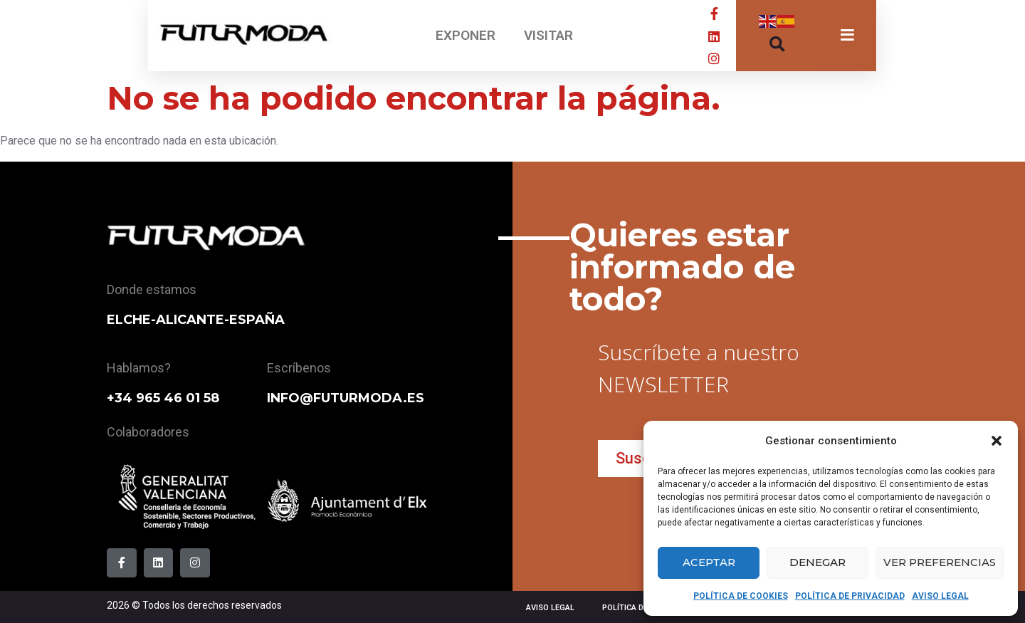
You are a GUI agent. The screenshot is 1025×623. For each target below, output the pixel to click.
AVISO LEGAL (940, 596)
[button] (996, 441)
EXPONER (465, 35)
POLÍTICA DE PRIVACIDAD (850, 596)
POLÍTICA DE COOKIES (740, 596)
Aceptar (709, 562)
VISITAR (548, 35)
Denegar (817, 562)
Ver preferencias (939, 562)
